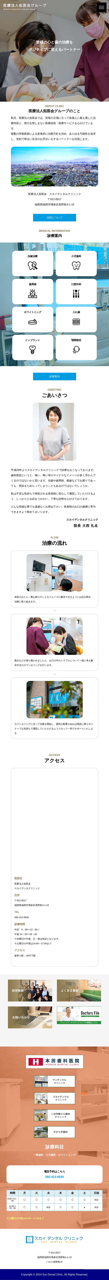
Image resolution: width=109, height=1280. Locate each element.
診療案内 (54, 376)
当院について (55, 217)
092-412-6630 (21, 917)
